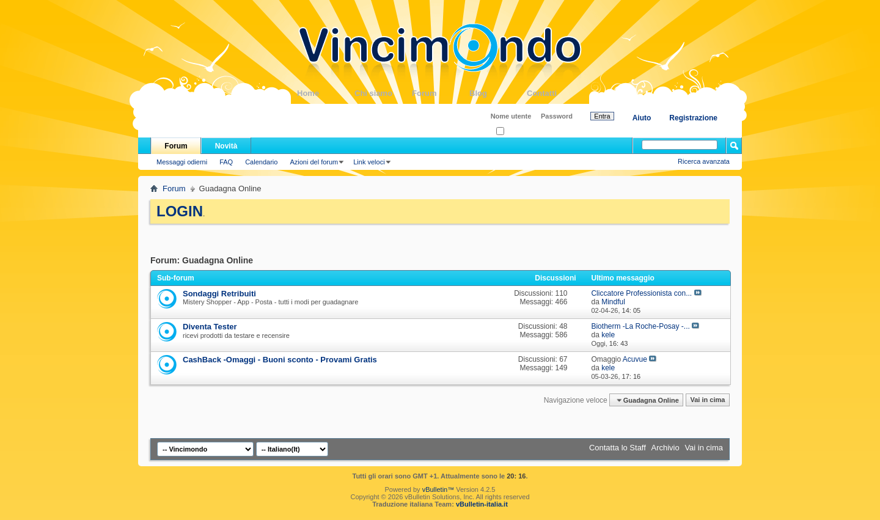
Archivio (665, 447)
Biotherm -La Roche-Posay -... (640, 326)
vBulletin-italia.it (482, 504)
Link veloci (368, 162)
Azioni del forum (314, 162)
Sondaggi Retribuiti (219, 293)
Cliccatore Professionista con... (641, 293)
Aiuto (641, 118)
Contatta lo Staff (617, 447)
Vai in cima (707, 400)
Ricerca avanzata (704, 161)
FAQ (226, 162)
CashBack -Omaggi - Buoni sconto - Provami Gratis (280, 359)
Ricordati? (515, 131)
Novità (226, 146)
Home (325, 93)
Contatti (555, 93)
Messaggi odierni (181, 162)
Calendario (261, 162)
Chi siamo (383, 93)
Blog (498, 93)
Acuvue (635, 359)
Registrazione (693, 118)
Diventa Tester (210, 326)
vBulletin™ (438, 489)
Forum (440, 93)
